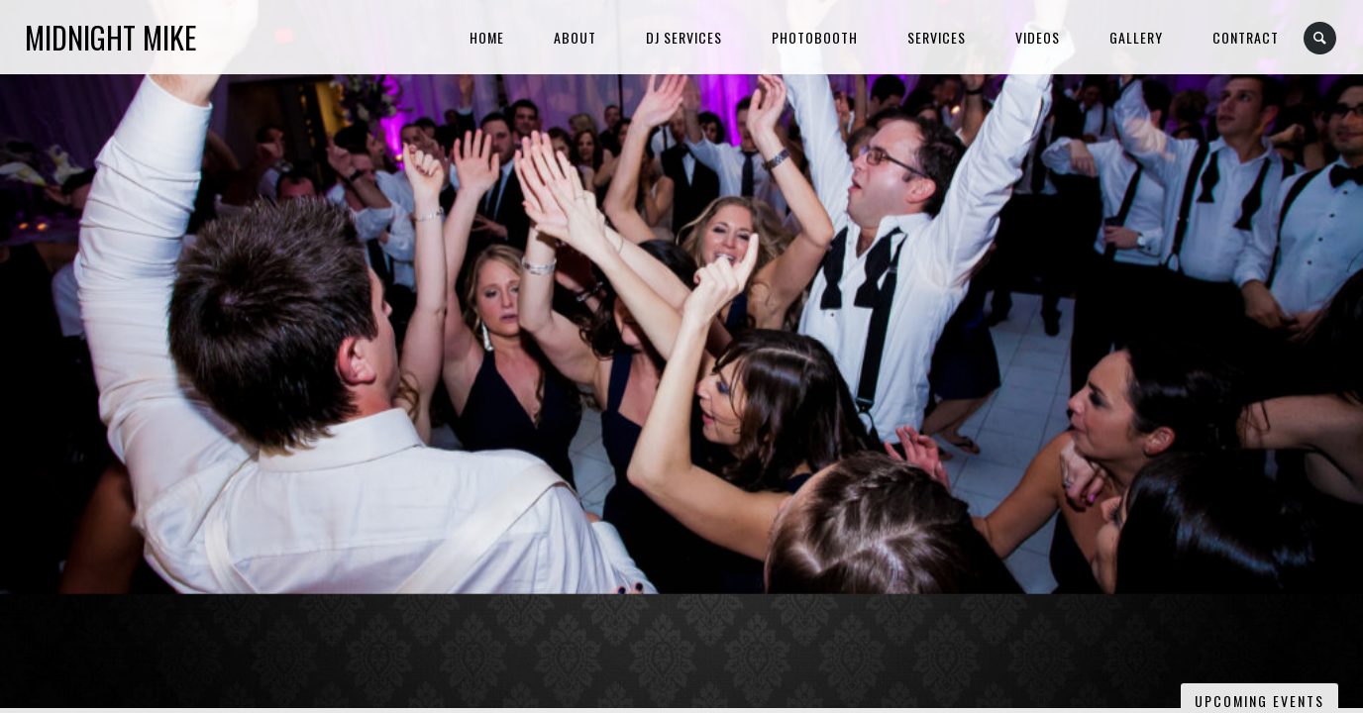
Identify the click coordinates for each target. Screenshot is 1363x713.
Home (487, 37)
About (575, 37)
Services (936, 37)
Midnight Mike (110, 37)
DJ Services (684, 37)
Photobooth (815, 37)
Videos (1037, 37)
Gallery (1136, 37)
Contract (1245, 37)
